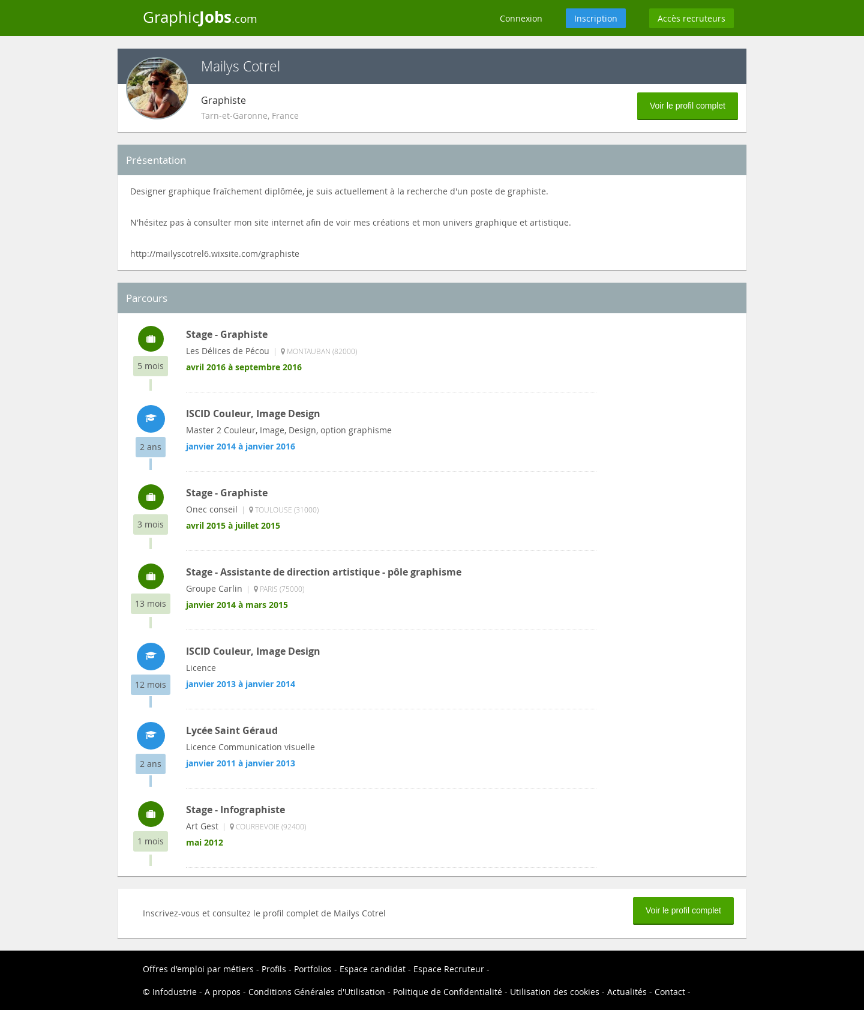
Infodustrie (174, 991)
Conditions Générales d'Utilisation (316, 991)
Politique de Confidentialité (447, 991)
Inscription (595, 18)
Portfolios (313, 969)
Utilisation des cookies (554, 991)
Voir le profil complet (687, 105)
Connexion (521, 18)
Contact (670, 991)
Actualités (627, 991)
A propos (223, 991)
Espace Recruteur (448, 969)
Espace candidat (373, 969)
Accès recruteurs (691, 18)
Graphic (200, 17)
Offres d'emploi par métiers (198, 969)
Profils (274, 969)
